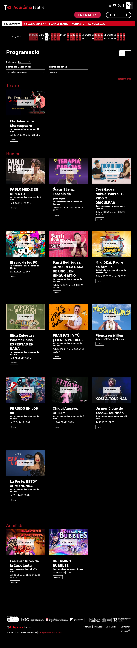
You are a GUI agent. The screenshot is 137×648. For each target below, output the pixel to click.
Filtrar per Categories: (18, 67)
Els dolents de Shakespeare (22, 123)
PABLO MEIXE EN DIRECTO (24, 191)
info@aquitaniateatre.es (50, 632)
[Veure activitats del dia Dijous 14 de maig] (71, 36)
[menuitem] (110, 5)
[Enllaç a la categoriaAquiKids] (68, 526)
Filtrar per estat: (58, 67)
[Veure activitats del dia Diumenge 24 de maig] (101, 36)
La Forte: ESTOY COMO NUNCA (23, 484)
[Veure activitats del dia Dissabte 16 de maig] (76, 36)
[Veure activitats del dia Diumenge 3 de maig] (36, 36)
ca (128, 5)
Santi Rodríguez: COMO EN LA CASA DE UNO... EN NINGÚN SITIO (68, 269)
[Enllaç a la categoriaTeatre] (68, 86)
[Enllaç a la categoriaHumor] (68, 154)
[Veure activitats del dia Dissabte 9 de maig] (55, 36)
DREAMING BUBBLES (62, 563)
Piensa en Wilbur (110, 335)
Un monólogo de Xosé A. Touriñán (110, 410)
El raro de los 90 (23, 262)
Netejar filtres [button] (124, 79)
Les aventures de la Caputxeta (24, 563)
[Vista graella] (128, 53)
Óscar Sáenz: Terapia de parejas (64, 193)
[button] (7, 36)
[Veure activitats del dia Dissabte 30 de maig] (121, 36)
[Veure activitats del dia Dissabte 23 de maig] (98, 36)
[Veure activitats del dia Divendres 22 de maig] (95, 36)
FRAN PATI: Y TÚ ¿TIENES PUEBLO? (68, 337)
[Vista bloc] (122, 53)
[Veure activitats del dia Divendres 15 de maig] (73, 36)
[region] (68, 619)
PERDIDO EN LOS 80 (24, 410)
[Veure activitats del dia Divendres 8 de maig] (52, 36)
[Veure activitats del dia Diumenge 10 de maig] (58, 36)
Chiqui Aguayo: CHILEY (65, 410)
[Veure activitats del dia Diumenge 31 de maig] (124, 36)
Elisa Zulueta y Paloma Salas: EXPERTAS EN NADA (22, 342)
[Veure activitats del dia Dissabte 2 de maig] (33, 36)
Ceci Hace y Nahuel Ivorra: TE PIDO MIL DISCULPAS (110, 196)
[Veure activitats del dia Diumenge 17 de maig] (79, 36)
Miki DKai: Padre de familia (109, 264)
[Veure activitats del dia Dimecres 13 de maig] (67, 36)
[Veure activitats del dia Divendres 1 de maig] (30, 36)
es (131, 5)
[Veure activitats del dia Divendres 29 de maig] (118, 36)
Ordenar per (12, 62)
